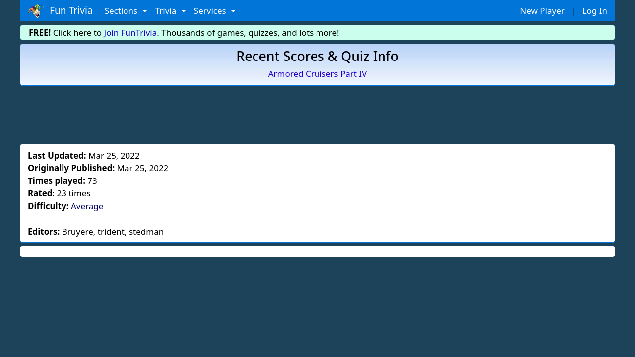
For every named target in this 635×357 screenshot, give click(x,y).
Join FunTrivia (130, 32)
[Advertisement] (317, 113)
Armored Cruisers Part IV (317, 73)
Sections (122, 10)
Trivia (167, 10)
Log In (594, 10)
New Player (542, 10)
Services (211, 10)
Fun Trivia (60, 10)
